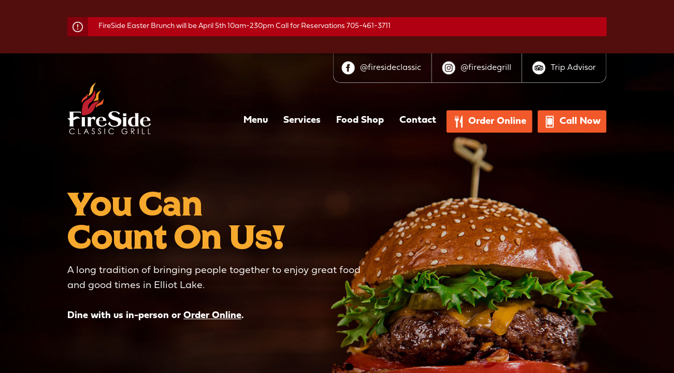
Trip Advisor (573, 68)
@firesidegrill (486, 68)
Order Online (212, 316)
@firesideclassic (390, 68)
